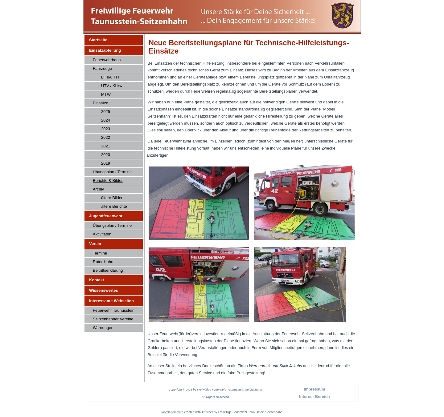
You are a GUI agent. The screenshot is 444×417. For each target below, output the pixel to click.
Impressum (314, 389)
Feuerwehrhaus (107, 60)
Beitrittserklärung (108, 270)
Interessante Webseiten (111, 301)
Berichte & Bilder (108, 180)
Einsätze (100, 103)
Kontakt (96, 280)
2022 (105, 137)
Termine (100, 253)
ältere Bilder (111, 197)
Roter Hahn (103, 261)
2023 (105, 128)
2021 (105, 146)
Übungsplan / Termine (112, 172)
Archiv (98, 189)
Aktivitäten (102, 234)
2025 (105, 111)
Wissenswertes (103, 290)
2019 (105, 163)
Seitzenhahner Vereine (113, 319)
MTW (106, 94)
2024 (105, 120)
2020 (105, 154)
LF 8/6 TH (110, 77)
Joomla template (172, 412)
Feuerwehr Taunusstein (113, 310)
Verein (95, 243)
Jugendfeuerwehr (105, 216)
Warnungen (103, 327)
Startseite (98, 40)
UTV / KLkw (111, 85)
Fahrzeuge (102, 68)
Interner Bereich (314, 396)
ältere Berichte (114, 206)
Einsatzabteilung (105, 50)
